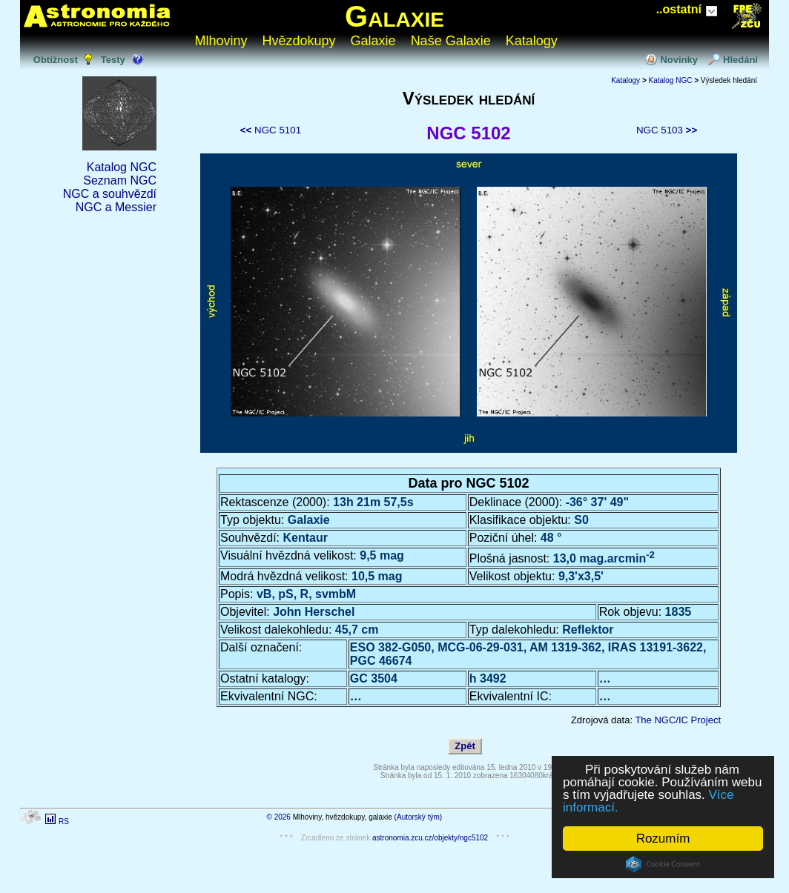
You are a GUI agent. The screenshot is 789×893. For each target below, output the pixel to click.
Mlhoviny (221, 40)
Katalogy (532, 40)
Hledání (740, 59)
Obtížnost (55, 59)
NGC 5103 (666, 130)
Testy (113, 59)
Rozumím (663, 838)
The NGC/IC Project (678, 720)
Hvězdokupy (299, 40)
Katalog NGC (121, 167)
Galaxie (394, 16)
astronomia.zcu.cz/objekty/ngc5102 (430, 838)
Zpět (465, 745)
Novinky (679, 59)
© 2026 (279, 817)
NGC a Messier (116, 207)
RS (64, 821)
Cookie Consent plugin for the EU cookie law (663, 864)
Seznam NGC (119, 180)
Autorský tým (418, 817)
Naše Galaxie (451, 40)
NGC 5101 (270, 130)
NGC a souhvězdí (109, 193)
